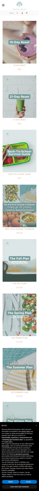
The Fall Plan (19, 284)
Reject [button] (10, 482)
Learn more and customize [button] (19, 487)
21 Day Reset (19, 120)
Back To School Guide (19, 174)
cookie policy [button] (8, 441)
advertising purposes (22, 454)
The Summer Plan (19, 392)
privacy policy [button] (25, 431)
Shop (11, 13)
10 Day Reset (19, 65)
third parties (5, 446)
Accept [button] (28, 482)
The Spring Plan (19, 338)
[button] (36, 425)
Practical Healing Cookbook (19, 229)
